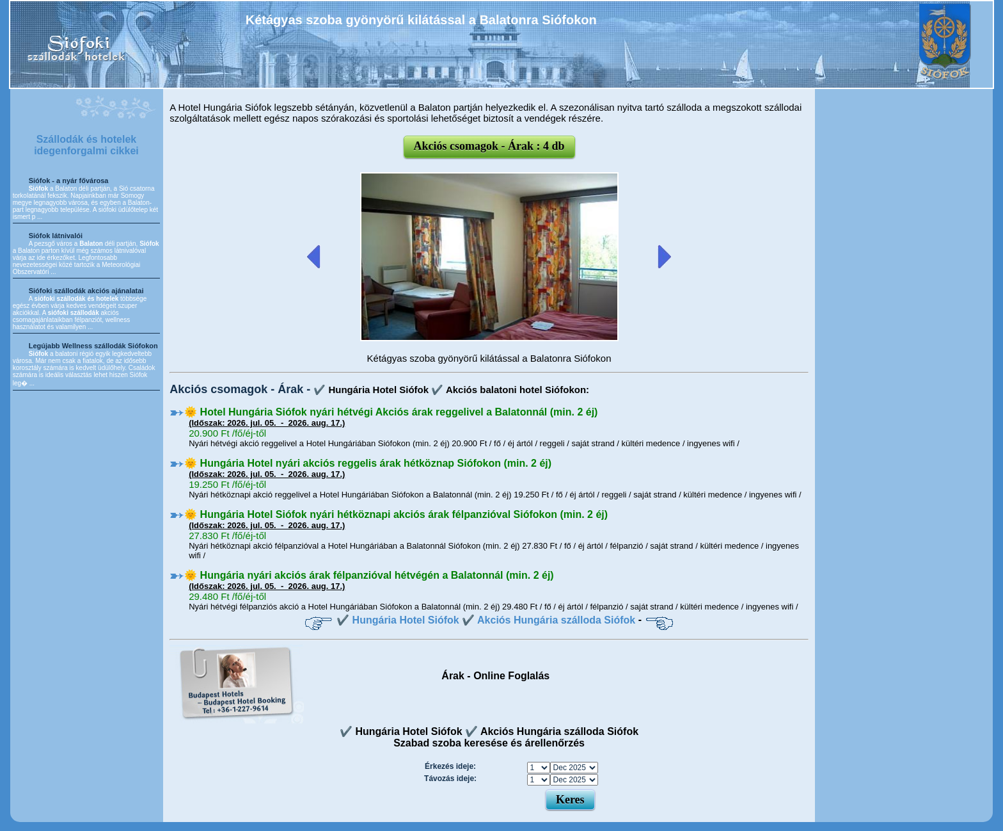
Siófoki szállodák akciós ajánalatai (86, 290)
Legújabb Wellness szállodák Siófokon (93, 346)
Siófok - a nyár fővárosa (69, 180)
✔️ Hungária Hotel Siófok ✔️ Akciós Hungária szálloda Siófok (485, 620)
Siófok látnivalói (56, 235)
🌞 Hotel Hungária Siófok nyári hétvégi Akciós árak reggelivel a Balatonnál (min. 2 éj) (390, 412)
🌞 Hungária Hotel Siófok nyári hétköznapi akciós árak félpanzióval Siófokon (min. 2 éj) (396, 514)
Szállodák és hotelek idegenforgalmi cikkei (86, 145)
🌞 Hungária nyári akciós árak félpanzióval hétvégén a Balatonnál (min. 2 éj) (369, 575)
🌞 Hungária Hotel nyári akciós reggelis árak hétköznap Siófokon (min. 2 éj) (367, 463)
